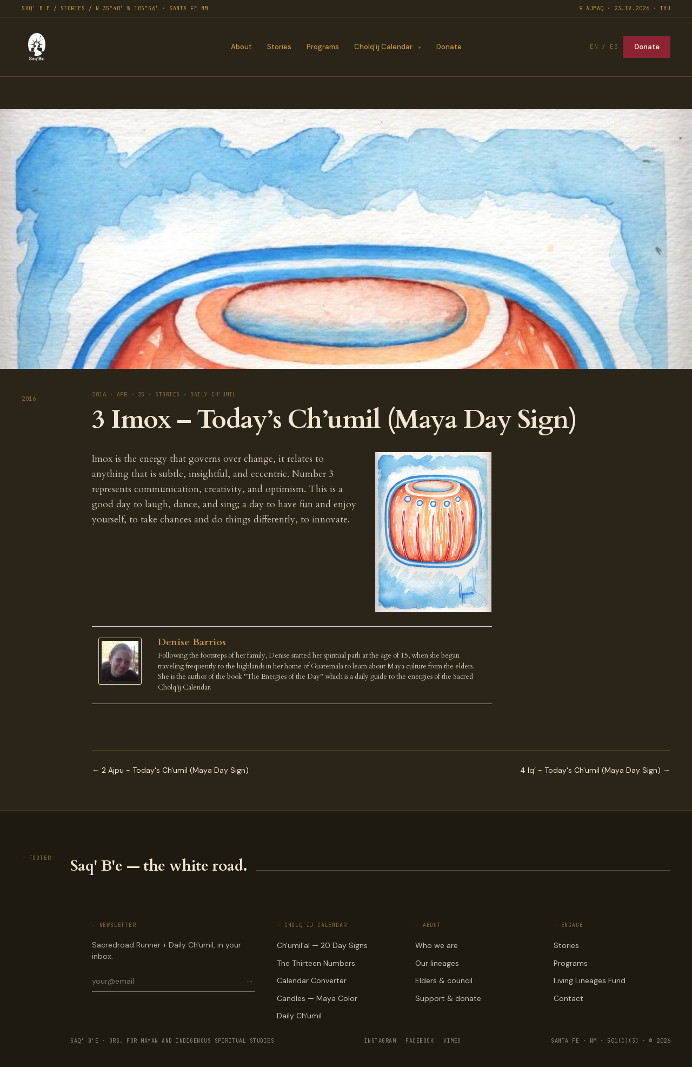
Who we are (436, 945)
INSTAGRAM (380, 1040)
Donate (449, 46)
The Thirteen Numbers (316, 963)
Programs (322, 46)
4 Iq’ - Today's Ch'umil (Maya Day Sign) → (595, 770)
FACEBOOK (419, 1040)
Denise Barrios (192, 642)
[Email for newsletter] (168, 981)
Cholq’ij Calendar (383, 46)
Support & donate (448, 998)
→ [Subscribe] (249, 981)
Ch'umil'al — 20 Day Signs (322, 945)
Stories (279, 46)
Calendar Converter (312, 980)
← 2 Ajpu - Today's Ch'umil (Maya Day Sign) (170, 770)
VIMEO (452, 1040)
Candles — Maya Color (317, 998)
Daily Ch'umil (299, 1015)
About (240, 46)
